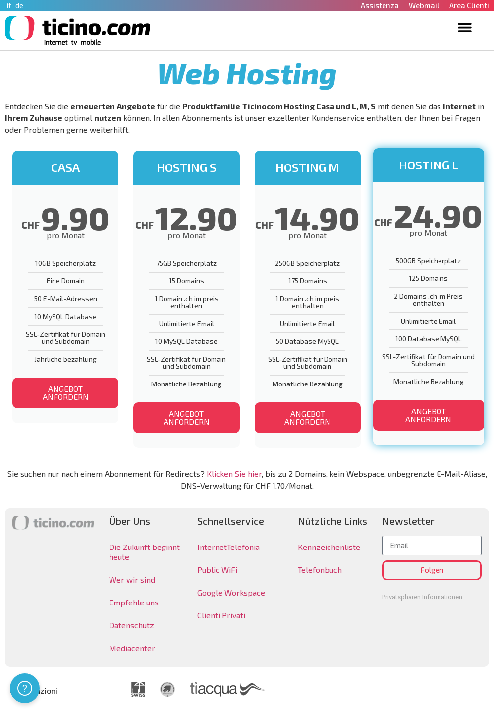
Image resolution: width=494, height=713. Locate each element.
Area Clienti (469, 5)
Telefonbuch (320, 569)
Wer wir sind (132, 579)
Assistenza (380, 5)
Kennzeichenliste (329, 546)
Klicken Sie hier (234, 473)
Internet (212, 546)
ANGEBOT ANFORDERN (66, 392)
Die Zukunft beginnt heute (144, 551)
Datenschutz (131, 625)
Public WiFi (217, 569)
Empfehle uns (134, 602)
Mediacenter (132, 648)
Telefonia (243, 546)
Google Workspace (231, 592)
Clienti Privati (221, 615)
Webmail (424, 5)
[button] (465, 27)
